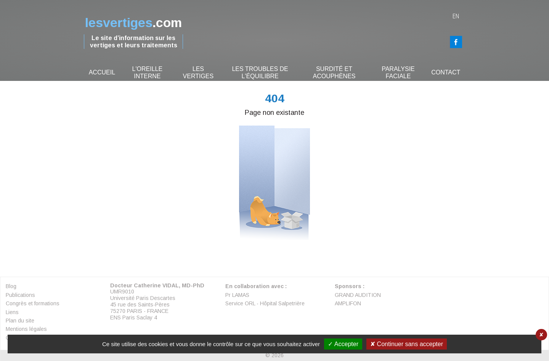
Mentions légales (26, 329)
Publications (20, 295)
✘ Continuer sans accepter (406, 344)
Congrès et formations (32, 303)
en (456, 16)
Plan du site (20, 320)
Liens (12, 312)
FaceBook (456, 42)
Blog (11, 286)
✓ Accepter (343, 344)
